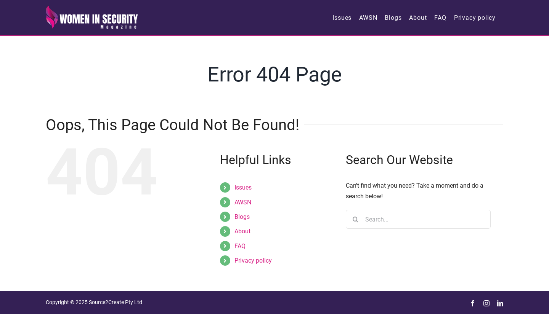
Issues (243, 187)
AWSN (242, 202)
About (242, 231)
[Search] (355, 219)
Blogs (242, 216)
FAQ (240, 246)
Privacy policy (253, 260)
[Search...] (418, 219)
